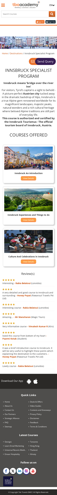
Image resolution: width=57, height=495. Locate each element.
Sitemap (8, 426)
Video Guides (35, 406)
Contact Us (9, 410)
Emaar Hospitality (12, 454)
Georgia (8, 441)
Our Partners (10, 414)
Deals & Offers (36, 401)
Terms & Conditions (38, 426)
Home (5, 53)
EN (52, 5)
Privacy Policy (35, 414)
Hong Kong (34, 446)
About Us (8, 406)
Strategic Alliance (12, 418)
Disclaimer (34, 418)
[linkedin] (20, 471)
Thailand (33, 450)
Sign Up (50, 22)
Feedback (34, 422)
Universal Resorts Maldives (16, 450)
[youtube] (33, 471)
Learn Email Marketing (14, 446)
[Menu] (3, 5)
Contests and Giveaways (40, 410)
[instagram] (26, 471)
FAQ (6, 422)
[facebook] (6, 471)
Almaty (33, 454)
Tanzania (34, 441)
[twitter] (13, 471)
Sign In (40, 22)
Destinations (16, 53)
